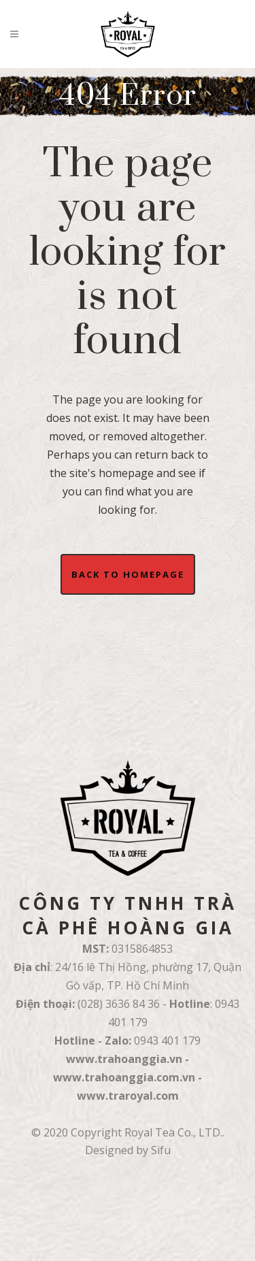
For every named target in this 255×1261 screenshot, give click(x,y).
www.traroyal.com (128, 1095)
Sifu (161, 1150)
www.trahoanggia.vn (124, 1058)
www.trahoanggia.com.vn (124, 1077)
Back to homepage (127, 574)
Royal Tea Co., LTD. (173, 1132)
